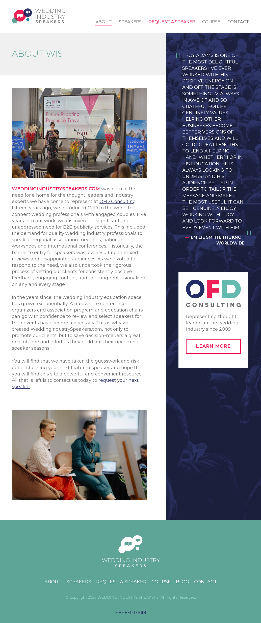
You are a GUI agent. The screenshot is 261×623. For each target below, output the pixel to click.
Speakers (130, 21)
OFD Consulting (117, 201)
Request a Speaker (172, 21)
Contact (238, 21)
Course (211, 21)
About (103, 21)
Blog (182, 582)
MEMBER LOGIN (130, 612)
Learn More (213, 346)
